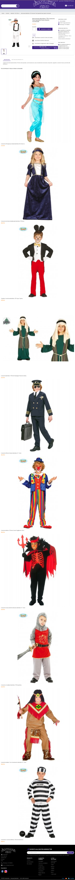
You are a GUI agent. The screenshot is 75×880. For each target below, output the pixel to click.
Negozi (39, 874)
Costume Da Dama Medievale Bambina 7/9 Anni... (13, 221)
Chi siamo (40, 865)
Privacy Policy (41, 869)
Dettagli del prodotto (17, 59)
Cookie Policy (41, 867)
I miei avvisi (53, 874)
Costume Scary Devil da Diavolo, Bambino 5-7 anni (13, 607)
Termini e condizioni (42, 863)
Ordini (52, 864)
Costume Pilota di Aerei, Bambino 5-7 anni (11, 453)
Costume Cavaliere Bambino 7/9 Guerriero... (11, 685)
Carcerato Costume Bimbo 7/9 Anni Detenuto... (12, 839)
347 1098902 (67, 24)
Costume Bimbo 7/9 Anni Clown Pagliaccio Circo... (13, 530)
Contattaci (40, 871)
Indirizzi (52, 870)
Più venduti (29, 864)
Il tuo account (53, 858)
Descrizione (7, 59)
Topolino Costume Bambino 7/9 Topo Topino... (12, 298)
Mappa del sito (41, 872)
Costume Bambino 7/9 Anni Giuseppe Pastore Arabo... (14, 375)
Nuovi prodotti (30, 862)
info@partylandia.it (66, 22)
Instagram (5, 871)
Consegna (40, 861)
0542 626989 (62, 21)
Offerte (28, 860)
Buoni (52, 872)
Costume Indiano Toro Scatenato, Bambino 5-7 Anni (13, 762)
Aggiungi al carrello (45, 29)
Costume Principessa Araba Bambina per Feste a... (13, 143)
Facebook (2, 871)
